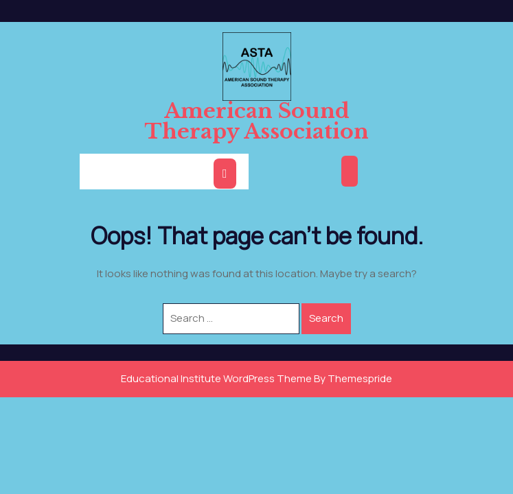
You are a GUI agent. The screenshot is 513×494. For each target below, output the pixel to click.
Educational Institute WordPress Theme (216, 378)
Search (326, 318)
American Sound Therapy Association (256, 121)
